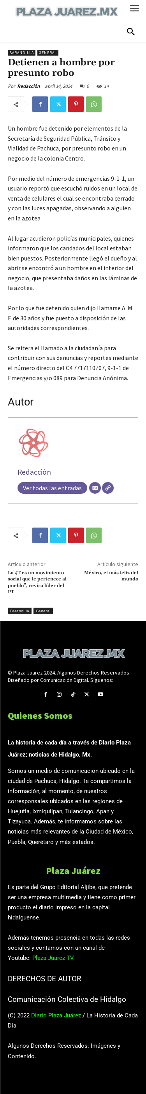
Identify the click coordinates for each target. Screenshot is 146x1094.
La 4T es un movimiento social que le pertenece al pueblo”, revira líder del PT (37, 582)
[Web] (108, 488)
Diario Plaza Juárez (56, 1015)
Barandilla (21, 53)
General (47, 53)
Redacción (28, 86)
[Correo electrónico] (95, 488)
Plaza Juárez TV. (53, 957)
